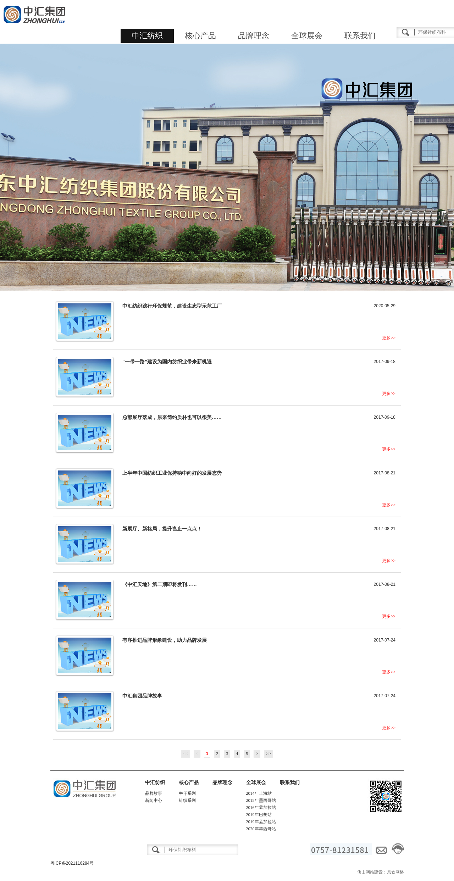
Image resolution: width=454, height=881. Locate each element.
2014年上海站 (259, 793)
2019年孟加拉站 (261, 821)
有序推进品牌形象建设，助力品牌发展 (164, 640)
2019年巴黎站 (259, 814)
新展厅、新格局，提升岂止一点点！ (162, 529)
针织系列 (187, 800)
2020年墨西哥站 (261, 828)
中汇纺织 (147, 35)
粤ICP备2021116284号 (72, 863)
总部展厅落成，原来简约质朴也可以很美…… (172, 417)
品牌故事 (153, 793)
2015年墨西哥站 (261, 800)
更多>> (388, 337)
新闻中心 (153, 800)
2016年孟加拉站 (261, 807)
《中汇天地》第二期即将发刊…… (159, 584)
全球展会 (306, 35)
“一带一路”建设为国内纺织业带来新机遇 (167, 361)
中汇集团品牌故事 (142, 696)
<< (185, 753)
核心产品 (200, 35)
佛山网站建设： (372, 872)
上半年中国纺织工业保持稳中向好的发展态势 (172, 473)
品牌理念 (253, 35)
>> (268, 753)
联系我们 (360, 35)
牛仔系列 (187, 793)
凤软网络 (395, 872)
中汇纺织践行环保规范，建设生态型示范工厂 (172, 306)
